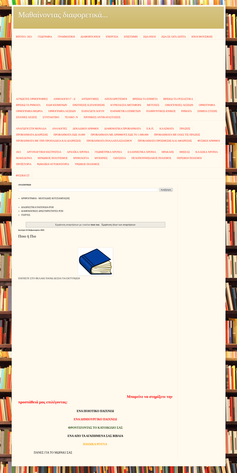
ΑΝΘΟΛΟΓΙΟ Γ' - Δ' (64, 98)
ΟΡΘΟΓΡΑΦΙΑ (207, 105)
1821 (18, 152)
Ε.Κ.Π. (150, 128)
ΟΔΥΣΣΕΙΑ (119, 158)
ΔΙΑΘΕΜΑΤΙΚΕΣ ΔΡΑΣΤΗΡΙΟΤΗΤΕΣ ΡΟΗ (42, 211)
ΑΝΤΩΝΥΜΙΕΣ (90, 98)
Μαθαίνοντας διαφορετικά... (63, 14)
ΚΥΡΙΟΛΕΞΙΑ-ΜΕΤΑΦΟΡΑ (125, 105)
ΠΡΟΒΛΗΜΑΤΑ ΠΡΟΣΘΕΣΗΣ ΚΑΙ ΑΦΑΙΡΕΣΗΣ (165, 140)
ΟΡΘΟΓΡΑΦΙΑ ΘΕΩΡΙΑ (29, 111)
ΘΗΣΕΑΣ (185, 152)
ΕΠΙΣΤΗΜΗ (131, 36)
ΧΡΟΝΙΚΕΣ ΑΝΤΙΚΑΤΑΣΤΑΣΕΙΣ (101, 117)
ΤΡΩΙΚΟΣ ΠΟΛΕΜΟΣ (87, 164)
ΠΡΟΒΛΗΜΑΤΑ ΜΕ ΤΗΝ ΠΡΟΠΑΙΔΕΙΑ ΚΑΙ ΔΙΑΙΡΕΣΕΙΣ (48, 140)
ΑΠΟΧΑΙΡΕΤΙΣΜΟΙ (115, 98)
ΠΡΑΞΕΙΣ (185, 128)
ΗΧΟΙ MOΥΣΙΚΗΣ (201, 36)
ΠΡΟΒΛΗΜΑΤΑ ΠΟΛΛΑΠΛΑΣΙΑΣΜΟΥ (109, 140)
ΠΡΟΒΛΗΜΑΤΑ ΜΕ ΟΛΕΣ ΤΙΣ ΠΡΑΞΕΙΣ (177, 134)
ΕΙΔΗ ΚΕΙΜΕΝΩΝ (56, 105)
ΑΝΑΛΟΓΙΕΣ (59, 128)
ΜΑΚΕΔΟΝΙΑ (24, 158)
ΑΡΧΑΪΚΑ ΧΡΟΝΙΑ (78, 152)
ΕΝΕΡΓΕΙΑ (112, 36)
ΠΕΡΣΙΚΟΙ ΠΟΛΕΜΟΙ (189, 158)
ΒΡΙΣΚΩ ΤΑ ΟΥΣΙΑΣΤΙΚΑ (178, 98)
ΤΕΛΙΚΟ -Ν (71, 117)
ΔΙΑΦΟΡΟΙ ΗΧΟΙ (90, 36)
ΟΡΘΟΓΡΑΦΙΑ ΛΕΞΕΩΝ (62, 111)
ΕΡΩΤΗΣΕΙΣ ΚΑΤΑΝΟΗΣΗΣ (89, 105)
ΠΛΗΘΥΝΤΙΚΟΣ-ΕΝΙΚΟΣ (160, 111)
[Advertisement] (118, 68)
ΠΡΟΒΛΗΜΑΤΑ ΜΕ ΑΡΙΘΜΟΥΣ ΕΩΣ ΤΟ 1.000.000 (119, 134)
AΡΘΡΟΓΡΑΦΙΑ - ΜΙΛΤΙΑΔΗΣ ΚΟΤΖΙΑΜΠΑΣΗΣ (45, 198)
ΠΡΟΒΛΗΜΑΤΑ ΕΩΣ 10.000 (69, 134)
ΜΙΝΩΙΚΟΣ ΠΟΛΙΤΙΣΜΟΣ (53, 158)
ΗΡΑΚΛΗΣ (168, 152)
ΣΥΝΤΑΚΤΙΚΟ (51, 117)
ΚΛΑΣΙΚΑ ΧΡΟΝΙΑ (207, 152)
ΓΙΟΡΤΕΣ (25, 215)
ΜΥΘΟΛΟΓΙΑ (81, 158)
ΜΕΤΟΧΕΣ (153, 105)
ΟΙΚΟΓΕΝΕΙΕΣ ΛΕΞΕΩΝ (179, 105)
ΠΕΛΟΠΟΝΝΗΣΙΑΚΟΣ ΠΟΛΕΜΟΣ (151, 158)
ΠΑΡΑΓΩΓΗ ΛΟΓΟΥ (93, 111)
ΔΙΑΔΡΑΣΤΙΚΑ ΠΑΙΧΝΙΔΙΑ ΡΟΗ (37, 207)
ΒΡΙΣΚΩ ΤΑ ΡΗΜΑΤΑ (28, 105)
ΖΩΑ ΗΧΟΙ (149, 36)
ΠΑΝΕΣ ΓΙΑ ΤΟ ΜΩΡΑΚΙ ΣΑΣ (53, 452)
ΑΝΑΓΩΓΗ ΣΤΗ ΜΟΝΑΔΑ (31, 128)
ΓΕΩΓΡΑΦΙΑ (45, 36)
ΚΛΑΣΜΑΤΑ (166, 128)
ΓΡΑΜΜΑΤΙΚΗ (66, 36)
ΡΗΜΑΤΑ (186, 111)
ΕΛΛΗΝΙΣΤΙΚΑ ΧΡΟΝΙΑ (142, 152)
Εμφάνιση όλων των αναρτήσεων (118, 224)
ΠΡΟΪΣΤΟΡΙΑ (23, 164)
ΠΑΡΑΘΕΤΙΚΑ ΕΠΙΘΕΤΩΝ (125, 111)
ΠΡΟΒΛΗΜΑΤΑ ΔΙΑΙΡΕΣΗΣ (32, 134)
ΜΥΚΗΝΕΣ (101, 158)
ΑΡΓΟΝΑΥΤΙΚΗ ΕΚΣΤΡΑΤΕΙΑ (44, 152)
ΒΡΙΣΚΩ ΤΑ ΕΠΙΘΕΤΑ (145, 98)
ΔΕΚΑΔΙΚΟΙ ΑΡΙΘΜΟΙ (86, 128)
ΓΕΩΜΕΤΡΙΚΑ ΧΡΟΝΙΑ (108, 152)
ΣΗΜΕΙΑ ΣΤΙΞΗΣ (207, 111)
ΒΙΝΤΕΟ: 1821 (24, 36)
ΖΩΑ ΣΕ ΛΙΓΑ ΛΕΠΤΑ (173, 36)
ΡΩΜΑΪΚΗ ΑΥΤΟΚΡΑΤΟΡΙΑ (53, 164)
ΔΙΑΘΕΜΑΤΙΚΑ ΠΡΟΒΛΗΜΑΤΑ (122, 128)
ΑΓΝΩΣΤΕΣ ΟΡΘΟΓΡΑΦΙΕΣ (32, 98)
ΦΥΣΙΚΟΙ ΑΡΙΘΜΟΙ (209, 140)
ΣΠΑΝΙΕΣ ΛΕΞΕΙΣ (26, 117)
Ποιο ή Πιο (27, 236)
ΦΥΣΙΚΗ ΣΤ (23, 175)
